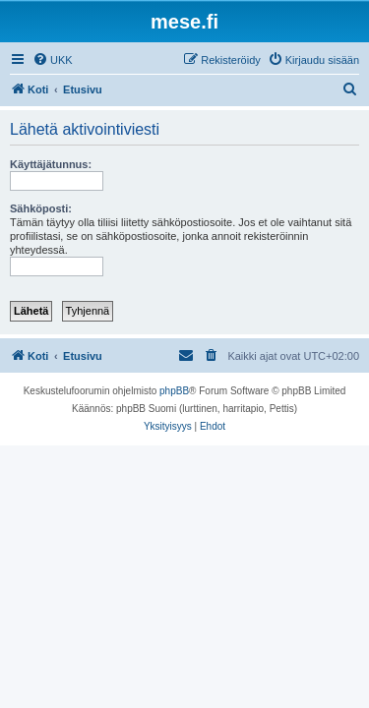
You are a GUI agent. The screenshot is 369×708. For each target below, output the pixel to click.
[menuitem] (52, 60)
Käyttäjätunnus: (51, 164)
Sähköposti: (41, 208)
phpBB (174, 390)
